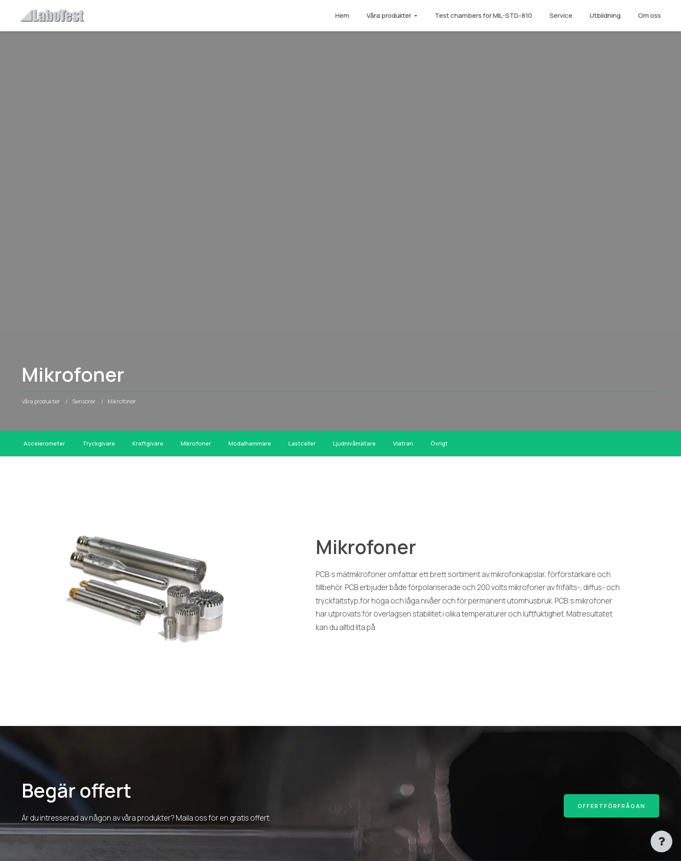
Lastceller (302, 443)
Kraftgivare (147, 443)
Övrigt (439, 443)
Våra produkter (387, 15)
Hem (340, 15)
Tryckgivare (99, 443)
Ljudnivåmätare (354, 443)
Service (559, 15)
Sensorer (84, 401)
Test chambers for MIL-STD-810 (481, 15)
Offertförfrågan (611, 806)
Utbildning (603, 15)
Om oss (647, 15)
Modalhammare (249, 443)
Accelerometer (44, 443)
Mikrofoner (196, 443)
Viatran (403, 443)
